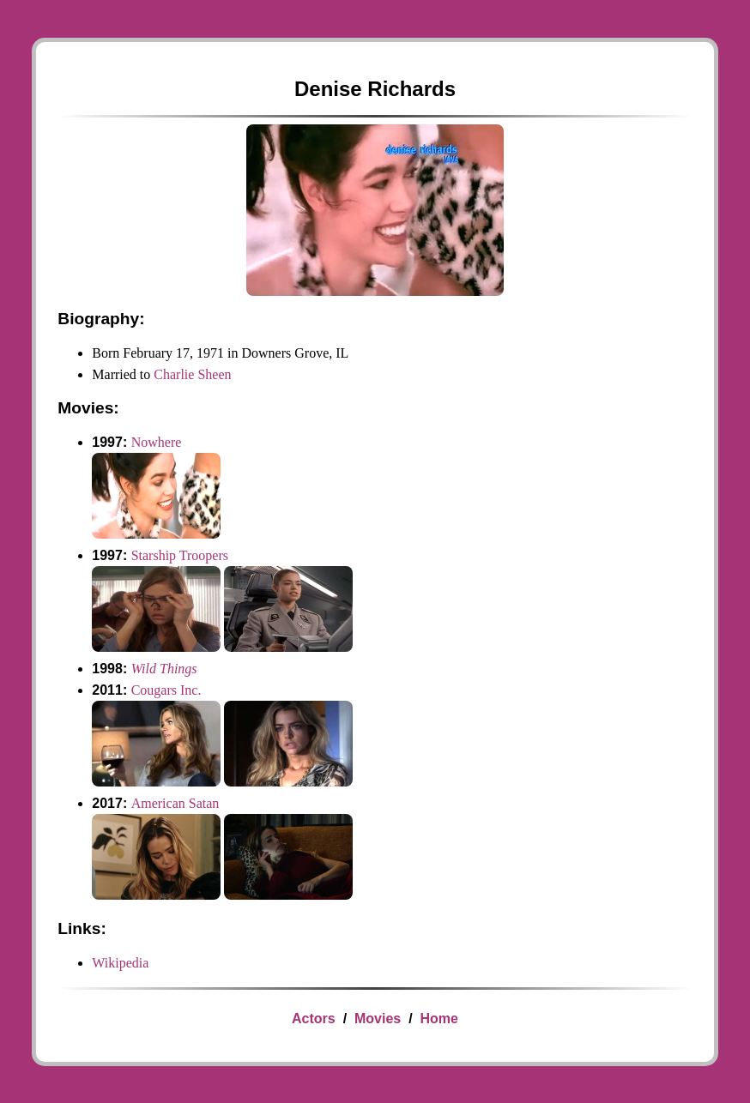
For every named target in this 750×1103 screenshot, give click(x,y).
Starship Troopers (179, 555)
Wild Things (164, 668)
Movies (377, 1018)
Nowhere (156, 442)
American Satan (175, 803)
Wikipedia (120, 962)
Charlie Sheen (192, 374)
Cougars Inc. (166, 690)
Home (438, 1018)
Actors (314, 1018)
